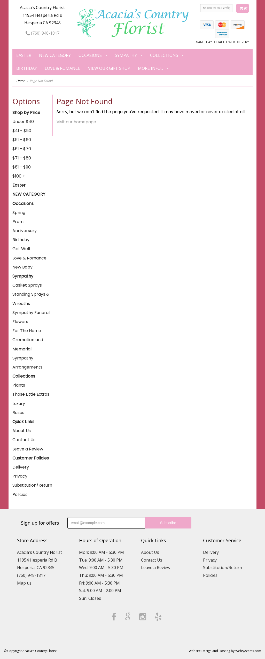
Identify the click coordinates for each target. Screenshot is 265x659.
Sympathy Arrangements (27, 362)
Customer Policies (30, 458)
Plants (18, 385)
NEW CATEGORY (55, 55)
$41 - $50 (21, 131)
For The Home (26, 331)
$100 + (18, 176)
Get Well (21, 249)
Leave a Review (27, 449)
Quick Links (23, 422)
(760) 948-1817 (42, 33)
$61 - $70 (21, 149)
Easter (23, 55)
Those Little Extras (30, 394)
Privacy (19, 476)
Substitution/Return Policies (32, 489)
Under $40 (23, 122)
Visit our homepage (76, 122)
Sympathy (126, 55)
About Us (21, 431)
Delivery (20, 467)
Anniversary (24, 231)
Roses (18, 413)
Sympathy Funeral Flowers (31, 317)
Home (20, 81)
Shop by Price (26, 113)
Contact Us (23, 440)
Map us (24, 583)
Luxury (18, 404)
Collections (164, 55)
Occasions (90, 55)
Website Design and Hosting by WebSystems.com (225, 651)
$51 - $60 (21, 140)
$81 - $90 (21, 167)
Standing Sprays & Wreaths (30, 298)
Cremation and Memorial (27, 344)
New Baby (22, 267)
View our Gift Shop (109, 68)
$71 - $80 (21, 158)
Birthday (26, 68)
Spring (18, 213)
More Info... (150, 68)
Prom (18, 222)
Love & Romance (62, 68)
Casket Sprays (27, 285)
